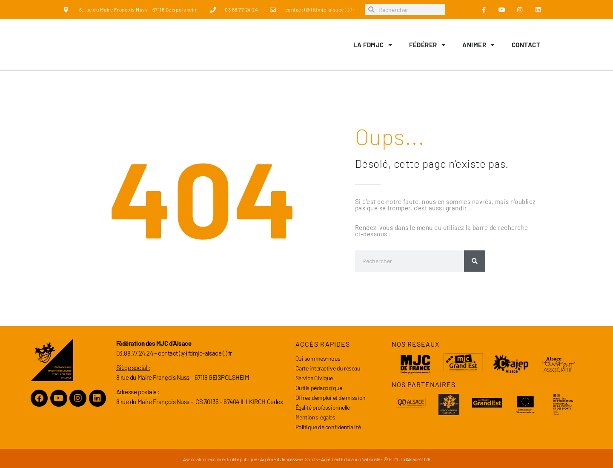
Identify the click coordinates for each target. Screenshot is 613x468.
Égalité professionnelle (322, 407)
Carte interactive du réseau (328, 368)
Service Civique (314, 378)
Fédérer (427, 44)
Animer (478, 44)
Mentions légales (315, 417)
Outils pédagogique (318, 387)
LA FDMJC (372, 44)
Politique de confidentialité (328, 427)
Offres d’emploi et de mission (330, 397)
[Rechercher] (474, 261)
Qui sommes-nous (318, 358)
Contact (526, 45)
